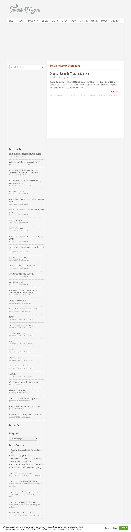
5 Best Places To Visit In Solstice (69, 73)
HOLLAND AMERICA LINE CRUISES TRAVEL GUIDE (26, 238)
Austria (94, 20)
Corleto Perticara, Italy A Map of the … (25, 398)
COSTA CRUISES (15, 220)
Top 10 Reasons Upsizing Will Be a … (24, 492)
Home (11, 20)
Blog (63, 77)
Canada (104, 20)
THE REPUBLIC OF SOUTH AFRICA (22, 325)
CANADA (12, 374)
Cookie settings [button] (111, 528)
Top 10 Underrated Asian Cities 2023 (24, 481)
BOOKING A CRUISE (17, 282)
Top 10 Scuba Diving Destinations (23, 502)
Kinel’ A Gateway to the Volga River (23, 382)
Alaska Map (14, 341)
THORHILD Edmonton (18, 301)
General (45, 20)
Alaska (73, 20)
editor (54, 77)
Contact (19, 20)
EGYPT (11, 317)
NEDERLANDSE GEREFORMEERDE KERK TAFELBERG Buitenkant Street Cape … (24, 171)
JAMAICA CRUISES (16, 191)
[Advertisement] (65, 42)
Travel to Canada (16, 358)
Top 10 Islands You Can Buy (20, 473)
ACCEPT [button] (124, 528)
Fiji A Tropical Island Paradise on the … (25, 407)
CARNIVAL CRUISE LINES (19, 258)
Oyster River (26, 455)
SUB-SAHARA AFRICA (17, 333)
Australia (84, 20)
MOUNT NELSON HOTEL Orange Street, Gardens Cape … (25, 182)
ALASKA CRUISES (16, 228)
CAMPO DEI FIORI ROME (34, 464)
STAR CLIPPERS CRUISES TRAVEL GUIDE (25, 154)
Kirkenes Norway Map (32, 467)
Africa (64, 20)
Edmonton (115, 20)
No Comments (74, 77)
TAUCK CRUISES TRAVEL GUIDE (21, 274)
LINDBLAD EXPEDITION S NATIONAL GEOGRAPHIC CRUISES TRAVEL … (23, 291)
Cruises (55, 20)
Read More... (116, 91)
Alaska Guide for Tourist (19, 366)
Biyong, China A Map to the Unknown (24, 390)
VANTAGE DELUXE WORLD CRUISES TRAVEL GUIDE (26, 211)
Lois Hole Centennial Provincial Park (24, 309)
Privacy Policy (32, 20)
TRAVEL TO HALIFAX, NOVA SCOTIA (23, 266)
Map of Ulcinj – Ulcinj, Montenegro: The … (26, 415)
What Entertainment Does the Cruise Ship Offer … (26, 248)
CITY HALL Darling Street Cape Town (24, 162)
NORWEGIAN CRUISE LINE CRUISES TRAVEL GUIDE (26, 200)
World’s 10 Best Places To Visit (21, 513)
